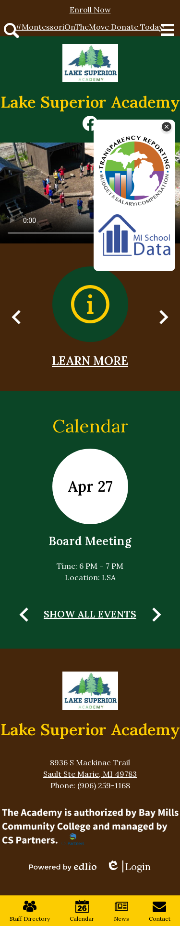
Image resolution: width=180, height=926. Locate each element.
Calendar (90, 425)
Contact (159, 911)
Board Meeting (90, 541)
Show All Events (90, 614)
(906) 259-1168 (103, 785)
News (121, 911)
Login (128, 866)
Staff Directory (30, 911)
